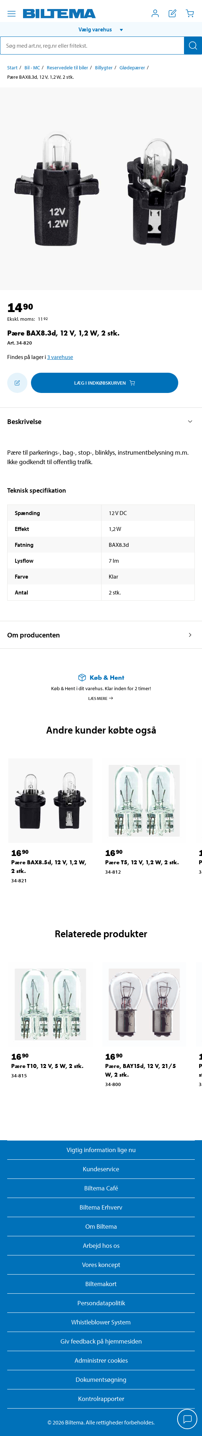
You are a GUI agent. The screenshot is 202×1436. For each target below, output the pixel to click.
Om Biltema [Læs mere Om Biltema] (101, 1226)
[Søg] (193, 45)
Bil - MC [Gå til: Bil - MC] (32, 67)
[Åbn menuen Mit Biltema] (155, 13)
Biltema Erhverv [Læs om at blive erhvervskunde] (101, 1207)
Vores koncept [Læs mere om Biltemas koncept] (101, 1264)
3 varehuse (60, 356)
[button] (101, 29)
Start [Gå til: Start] (12, 67)
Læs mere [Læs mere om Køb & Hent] (101, 698)
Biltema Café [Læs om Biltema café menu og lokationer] (101, 1188)
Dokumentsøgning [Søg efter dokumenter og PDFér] (101, 1379)
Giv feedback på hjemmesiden (101, 1341)
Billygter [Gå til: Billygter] (104, 67)
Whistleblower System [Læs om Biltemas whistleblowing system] (101, 1322)
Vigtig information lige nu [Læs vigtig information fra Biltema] (101, 1150)
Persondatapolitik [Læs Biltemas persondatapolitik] (101, 1303)
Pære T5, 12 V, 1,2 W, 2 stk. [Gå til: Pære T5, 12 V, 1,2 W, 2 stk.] (142, 862)
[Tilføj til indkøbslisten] (17, 383)
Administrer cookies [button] (101, 1360)
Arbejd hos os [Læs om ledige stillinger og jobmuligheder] (101, 1245)
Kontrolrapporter (101, 1398)
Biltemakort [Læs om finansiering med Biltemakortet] (101, 1284)
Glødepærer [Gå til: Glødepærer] (132, 67)
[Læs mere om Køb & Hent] (101, 677)
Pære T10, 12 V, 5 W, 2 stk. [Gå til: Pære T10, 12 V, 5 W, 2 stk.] (47, 1066)
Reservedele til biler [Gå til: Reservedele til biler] (67, 67)
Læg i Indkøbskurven (104, 383)
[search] (101, 45)
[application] (187, 1419)
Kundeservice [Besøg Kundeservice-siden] (101, 1169)
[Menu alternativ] (11, 14)
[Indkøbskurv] (189, 13)
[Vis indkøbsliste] (172, 13)
